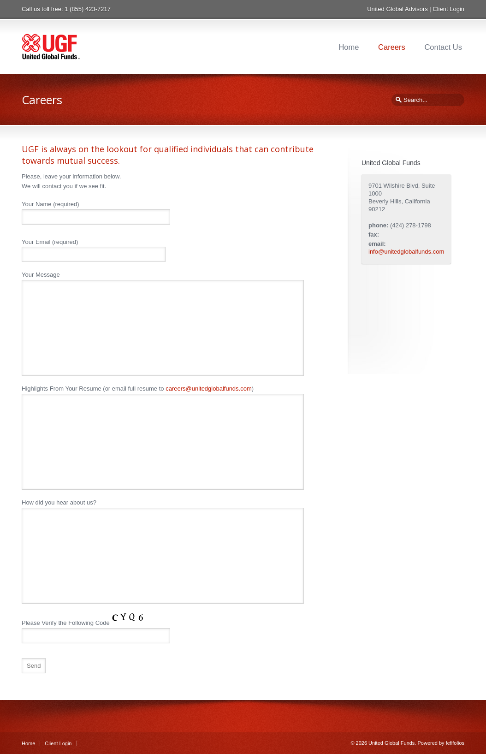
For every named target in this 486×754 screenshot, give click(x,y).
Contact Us (443, 47)
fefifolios (455, 743)
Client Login (448, 9)
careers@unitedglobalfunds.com (209, 388)
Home (348, 47)
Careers (391, 47)
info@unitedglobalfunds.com (406, 251)
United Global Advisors (397, 9)
